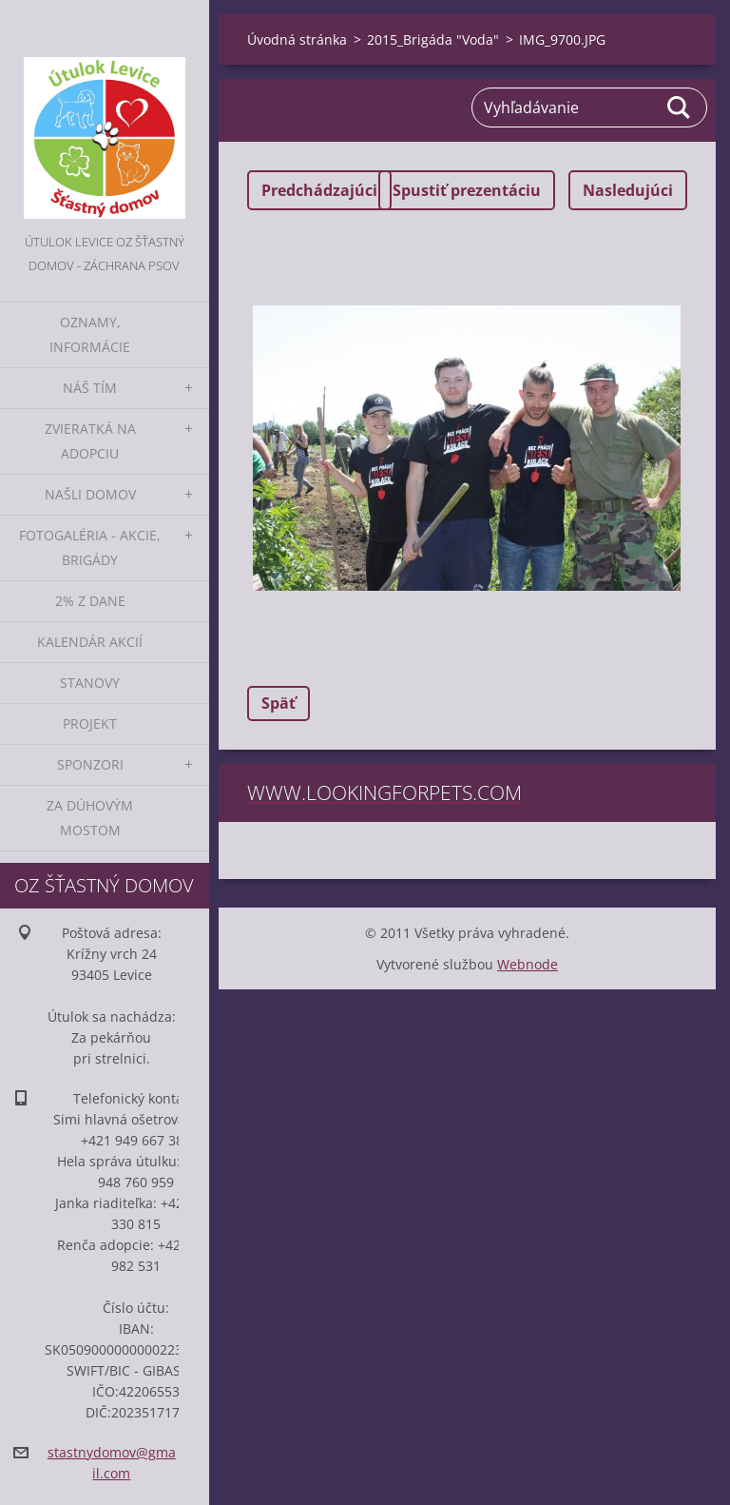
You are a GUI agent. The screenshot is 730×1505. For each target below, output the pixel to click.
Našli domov (90, 494)
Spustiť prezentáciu (467, 190)
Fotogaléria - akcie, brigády (90, 547)
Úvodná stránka (297, 39)
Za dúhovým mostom (90, 817)
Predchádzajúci (319, 190)
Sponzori (90, 764)
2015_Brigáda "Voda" (433, 39)
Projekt (90, 723)
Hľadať (679, 107)
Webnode (527, 964)
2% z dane (90, 601)
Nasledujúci (628, 190)
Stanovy (90, 683)
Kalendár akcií (90, 642)
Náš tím (90, 388)
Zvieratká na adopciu (90, 441)
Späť (278, 703)
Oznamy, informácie (89, 334)
